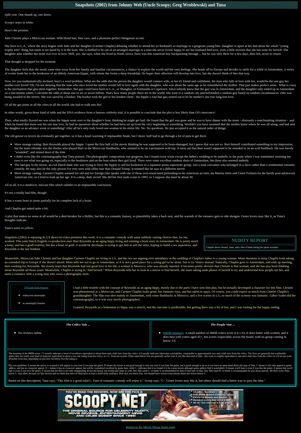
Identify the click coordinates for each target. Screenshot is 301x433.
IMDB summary (173, 333)
